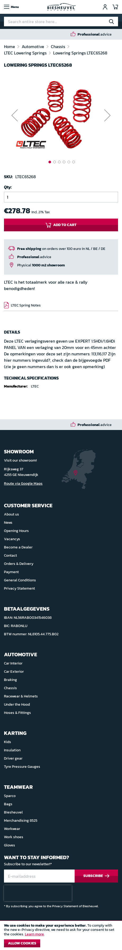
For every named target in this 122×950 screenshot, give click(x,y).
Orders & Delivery (18, 563)
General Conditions (20, 580)
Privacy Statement (19, 588)
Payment (11, 572)
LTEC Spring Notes (26, 305)
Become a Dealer (18, 547)
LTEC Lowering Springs (26, 53)
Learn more (34, 934)
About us (11, 514)
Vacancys (12, 539)
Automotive (33, 46)
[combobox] (61, 21)
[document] (61, 936)
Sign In (105, 7)
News (8, 522)
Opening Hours (16, 531)
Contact (10, 555)
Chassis (58, 46)
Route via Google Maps (23, 483)
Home (10, 46)
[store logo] (61, 7)
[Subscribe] (96, 876)
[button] (14, 115)
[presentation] (38, 893)
